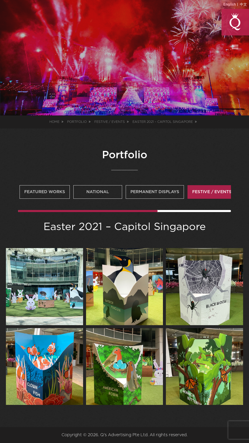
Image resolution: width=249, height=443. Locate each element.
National (97, 192)
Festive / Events (212, 192)
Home (54, 121)
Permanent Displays (154, 192)
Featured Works (44, 192)
